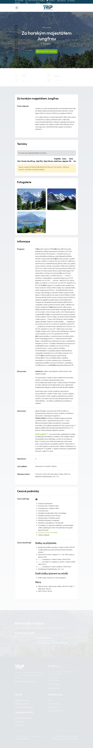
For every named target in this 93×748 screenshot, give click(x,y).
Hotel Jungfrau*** (41, 434)
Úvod (16, 52)
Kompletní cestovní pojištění (47, 532)
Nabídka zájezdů (16, 43)
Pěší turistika (16, 31)
